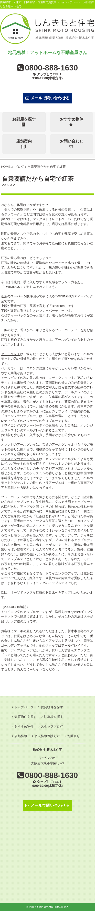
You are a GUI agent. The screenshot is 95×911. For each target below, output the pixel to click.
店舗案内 (24, 144)
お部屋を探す (24, 122)
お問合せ (73, 736)
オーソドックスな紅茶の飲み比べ (34, 592)
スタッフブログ (52, 726)
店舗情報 (20, 736)
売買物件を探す (25, 717)
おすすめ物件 (71, 122)
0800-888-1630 (51, 67)
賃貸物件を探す (52, 707)
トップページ (23, 707)
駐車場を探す (53, 717)
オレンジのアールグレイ (18, 444)
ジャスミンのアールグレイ (20, 459)
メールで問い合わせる (47, 98)
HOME (6, 167)
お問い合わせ (71, 144)
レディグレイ (58, 378)
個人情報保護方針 (47, 736)
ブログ (19, 167)
